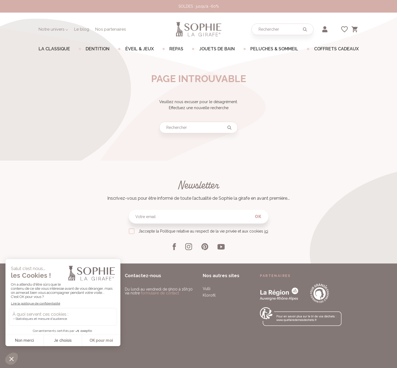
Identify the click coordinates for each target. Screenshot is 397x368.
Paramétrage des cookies (165, 354)
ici (266, 231)
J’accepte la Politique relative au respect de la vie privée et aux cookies (203, 231)
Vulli (206, 288)
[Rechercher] (282, 29)
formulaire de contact (160, 293)
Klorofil (209, 295)
